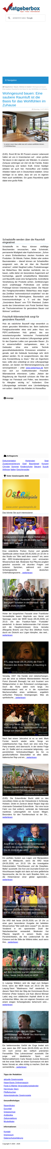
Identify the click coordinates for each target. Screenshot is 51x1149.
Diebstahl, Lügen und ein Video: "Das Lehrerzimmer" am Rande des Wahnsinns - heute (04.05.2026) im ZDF (25, 1034)
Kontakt (7, 1132)
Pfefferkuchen (10, 1092)
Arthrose (6, 470)
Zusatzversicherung (11, 464)
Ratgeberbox (7, 87)
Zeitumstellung (10, 1118)
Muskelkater (9, 1121)
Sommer (15, 467)
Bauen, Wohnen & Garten (22, 87)
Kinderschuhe (26, 467)
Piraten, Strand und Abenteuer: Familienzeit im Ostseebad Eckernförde (23, 789)
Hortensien (30, 461)
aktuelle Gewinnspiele (13, 1079)
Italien (13, 470)
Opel (24, 464)
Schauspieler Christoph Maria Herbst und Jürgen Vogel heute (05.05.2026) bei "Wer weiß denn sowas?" (25, 540)
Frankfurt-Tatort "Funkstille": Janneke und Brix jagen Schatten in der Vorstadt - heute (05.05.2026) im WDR (25, 602)
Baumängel (34, 464)
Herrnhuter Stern (11, 1089)
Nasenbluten (9, 1106)
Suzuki (46, 467)
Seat (46, 461)
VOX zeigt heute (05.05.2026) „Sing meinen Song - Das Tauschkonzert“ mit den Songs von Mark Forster (25, 727)
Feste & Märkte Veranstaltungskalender (21, 1086)
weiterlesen (27, 573)
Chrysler (6, 467)
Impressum (9, 1135)
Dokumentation (9, 461)
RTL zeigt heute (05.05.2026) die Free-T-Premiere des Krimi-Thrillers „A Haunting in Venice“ (25, 665)
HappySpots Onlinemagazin (16, 1083)
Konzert (45, 464)
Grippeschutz (9, 1112)
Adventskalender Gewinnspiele (17, 1095)
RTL (10, 672)
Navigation (11, 80)
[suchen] (25, 18)
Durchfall (8, 1109)
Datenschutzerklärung (13, 1138)
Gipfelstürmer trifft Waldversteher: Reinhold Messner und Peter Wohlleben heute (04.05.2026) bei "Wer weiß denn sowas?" (25, 909)
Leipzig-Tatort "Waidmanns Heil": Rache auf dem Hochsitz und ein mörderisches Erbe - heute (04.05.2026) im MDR (23, 972)
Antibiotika (8, 1115)
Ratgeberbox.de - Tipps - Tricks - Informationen (21, 7)
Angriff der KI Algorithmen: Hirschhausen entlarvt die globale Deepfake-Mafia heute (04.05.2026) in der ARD (24, 847)
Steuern (37, 467)
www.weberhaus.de (34, 368)
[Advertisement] (25, 50)
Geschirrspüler (22, 470)
